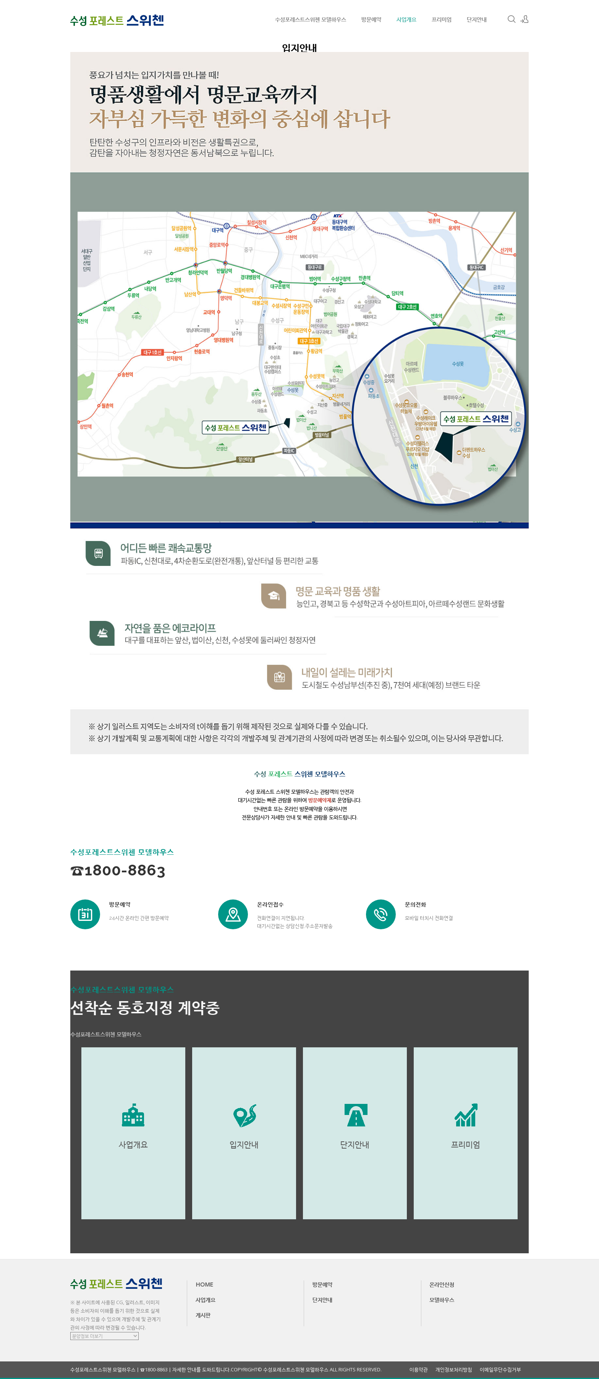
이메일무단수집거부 (500, 1370)
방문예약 (371, 19)
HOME (204, 1284)
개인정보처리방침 (453, 1370)
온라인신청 (441, 1284)
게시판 (203, 1315)
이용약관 (419, 1370)
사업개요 (406, 19)
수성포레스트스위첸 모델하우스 (310, 19)
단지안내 (477, 19)
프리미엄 (442, 19)
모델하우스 (441, 1299)
